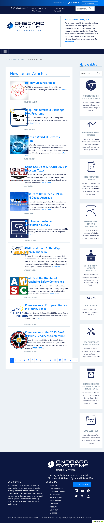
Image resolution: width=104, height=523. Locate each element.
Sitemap (53, 513)
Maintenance (55, 494)
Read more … (34, 123)
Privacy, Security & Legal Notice (66, 518)
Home (8, 59)
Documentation (56, 488)
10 (50, 360)
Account (53, 506)
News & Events (19, 59)
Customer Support (57, 491)
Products (53, 485)
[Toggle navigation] (5, 51)
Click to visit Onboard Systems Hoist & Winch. (72, 478)
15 (76, 360)
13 (65, 360)
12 (60, 360)
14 (70, 360)
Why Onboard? (56, 500)
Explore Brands (90, 3)
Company (54, 503)
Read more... (70, 41)
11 (55, 360)
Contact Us (82, 484)
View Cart (54, 509)
